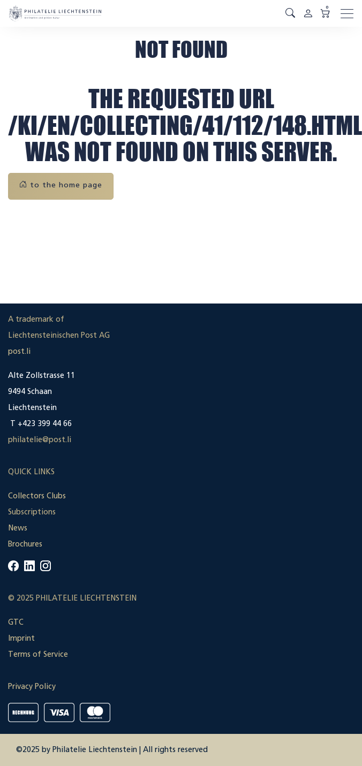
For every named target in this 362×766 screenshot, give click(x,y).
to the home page (60, 184)
